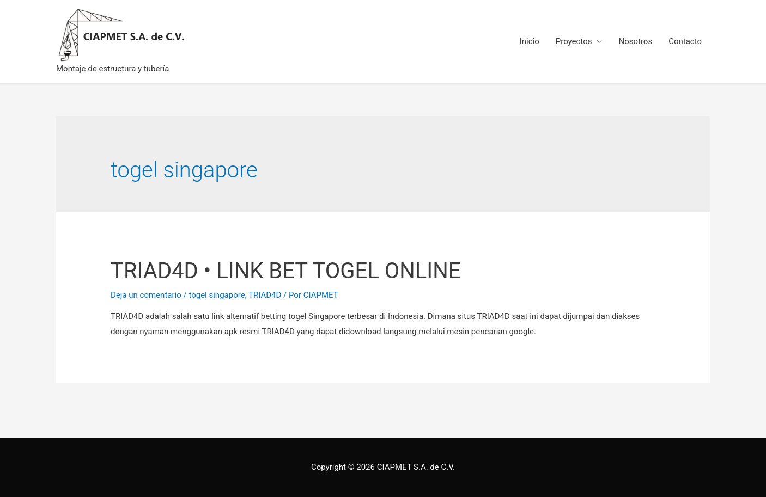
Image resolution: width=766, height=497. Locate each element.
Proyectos (574, 41)
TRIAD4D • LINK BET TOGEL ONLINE (285, 271)
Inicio (529, 41)
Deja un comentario (146, 295)
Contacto (685, 41)
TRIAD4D (264, 295)
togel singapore (217, 295)
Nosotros (635, 41)
